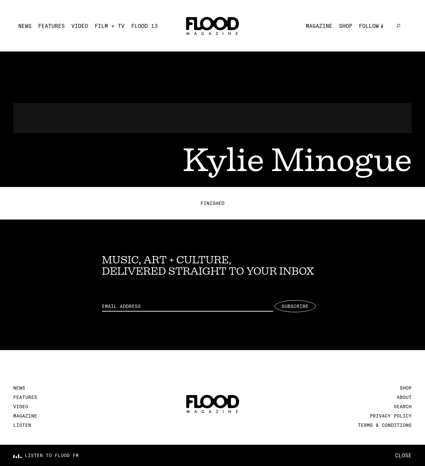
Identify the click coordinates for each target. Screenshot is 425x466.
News (25, 26)
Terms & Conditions (385, 425)
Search (403, 407)
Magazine (319, 26)
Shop (345, 26)
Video (79, 26)
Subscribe (295, 306)
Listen (22, 425)
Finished (212, 203)
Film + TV (110, 26)
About (404, 397)
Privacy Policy (391, 416)
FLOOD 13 (144, 26)
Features (51, 26)
